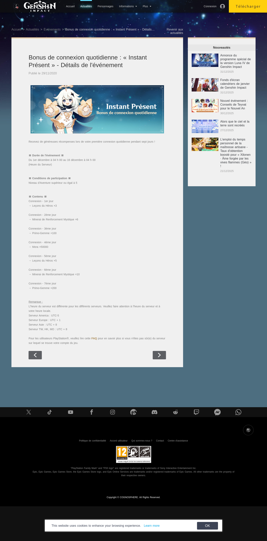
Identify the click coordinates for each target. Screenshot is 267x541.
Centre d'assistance (178, 440)
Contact (160, 440)
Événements (52, 29)
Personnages (105, 6)
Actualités (86, 6)
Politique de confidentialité (92, 440)
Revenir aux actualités (175, 31)
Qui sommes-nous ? (141, 440)
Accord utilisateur (119, 440)
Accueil (70, 6)
